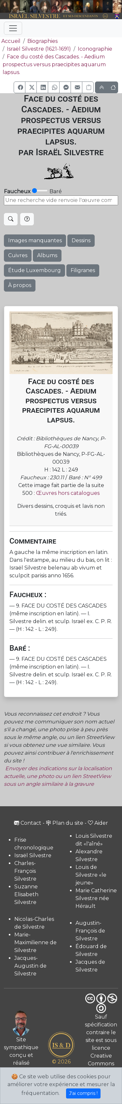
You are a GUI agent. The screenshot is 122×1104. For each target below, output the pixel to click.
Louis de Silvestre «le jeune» (90, 875)
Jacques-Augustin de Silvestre (30, 966)
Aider (98, 823)
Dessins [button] (81, 240)
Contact (27, 823)
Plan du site (64, 823)
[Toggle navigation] (13, 28)
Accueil (10, 41)
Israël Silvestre (32, 855)
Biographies (42, 41)
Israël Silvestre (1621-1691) (39, 49)
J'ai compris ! (83, 1093)
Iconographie (95, 49)
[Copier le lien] (88, 87)
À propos (19, 285)
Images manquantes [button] (35, 240)
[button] (19, 87)
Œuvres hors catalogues (68, 493)
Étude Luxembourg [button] (34, 270)
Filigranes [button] (83, 270)
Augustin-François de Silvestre (90, 931)
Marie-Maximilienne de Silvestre (35, 942)
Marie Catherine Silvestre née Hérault (96, 898)
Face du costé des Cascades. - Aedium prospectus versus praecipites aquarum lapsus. (54, 64)
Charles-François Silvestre (25, 871)
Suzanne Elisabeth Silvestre (26, 894)
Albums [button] (47, 255)
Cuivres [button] (17, 255)
